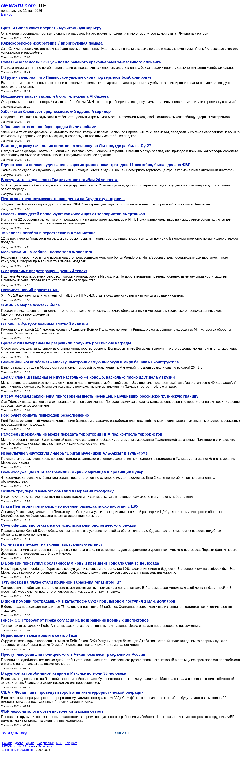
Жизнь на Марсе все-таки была (30, 305)
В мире (6, 14)
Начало (7, 743)
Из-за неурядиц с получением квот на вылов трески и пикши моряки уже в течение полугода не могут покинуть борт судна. (97, 496)
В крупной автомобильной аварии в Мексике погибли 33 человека (63, 673)
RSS (59, 743)
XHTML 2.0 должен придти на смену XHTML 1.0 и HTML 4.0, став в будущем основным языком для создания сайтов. (92, 295)
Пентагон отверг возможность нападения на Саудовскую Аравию (63, 199)
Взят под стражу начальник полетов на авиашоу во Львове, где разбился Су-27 (76, 146)
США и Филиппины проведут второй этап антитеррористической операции (72, 692)
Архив (30, 743)
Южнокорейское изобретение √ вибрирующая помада (52, 43)
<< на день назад (14, 733)
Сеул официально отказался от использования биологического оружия (68, 525)
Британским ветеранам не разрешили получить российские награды (66, 343)
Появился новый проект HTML (30, 290)
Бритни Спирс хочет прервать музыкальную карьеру (51, 28)
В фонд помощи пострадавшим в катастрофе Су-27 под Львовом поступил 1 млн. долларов (88, 601)
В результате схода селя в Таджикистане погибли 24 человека (59, 180)
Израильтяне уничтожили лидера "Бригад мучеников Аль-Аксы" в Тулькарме (74, 453)
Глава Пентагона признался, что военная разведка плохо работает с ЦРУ (70, 506)
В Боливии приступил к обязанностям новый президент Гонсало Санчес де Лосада (80, 563)
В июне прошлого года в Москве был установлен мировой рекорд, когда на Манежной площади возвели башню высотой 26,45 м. (102, 367)
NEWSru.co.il (11, 746)
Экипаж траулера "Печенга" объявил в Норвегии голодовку (57, 491)
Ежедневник (45, 743)
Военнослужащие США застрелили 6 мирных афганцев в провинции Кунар (72, 472)
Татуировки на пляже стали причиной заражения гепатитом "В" (61, 582)
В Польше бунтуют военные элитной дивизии (44, 324)
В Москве (28, 746)
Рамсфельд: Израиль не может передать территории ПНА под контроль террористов (81, 434)
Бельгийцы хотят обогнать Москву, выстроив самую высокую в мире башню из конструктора (90, 362)
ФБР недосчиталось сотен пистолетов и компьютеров (52, 711)
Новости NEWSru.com (20, 749)
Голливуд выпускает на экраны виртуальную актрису (52, 544)
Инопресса (45, 746)
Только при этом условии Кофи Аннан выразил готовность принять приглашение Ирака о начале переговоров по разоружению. (101, 625)
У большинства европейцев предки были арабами (48, 127)
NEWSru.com (18, 5)
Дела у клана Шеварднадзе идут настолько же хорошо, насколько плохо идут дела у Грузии (88, 377)
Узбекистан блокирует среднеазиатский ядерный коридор (56, 111)
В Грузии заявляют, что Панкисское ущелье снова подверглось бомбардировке (76, 77)
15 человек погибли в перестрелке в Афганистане (48, 233)
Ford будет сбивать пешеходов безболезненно (45, 415)
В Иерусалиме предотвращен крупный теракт (44, 271)
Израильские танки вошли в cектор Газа (39, 635)
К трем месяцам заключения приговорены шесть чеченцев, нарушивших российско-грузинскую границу (99, 396)
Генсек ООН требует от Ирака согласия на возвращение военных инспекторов (75, 620)
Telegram (71, 743)
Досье (19, 743)
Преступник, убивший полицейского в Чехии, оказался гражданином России (73, 654)
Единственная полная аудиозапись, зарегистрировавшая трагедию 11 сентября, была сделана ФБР (96, 165)
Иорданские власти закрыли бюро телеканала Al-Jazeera (55, 96)
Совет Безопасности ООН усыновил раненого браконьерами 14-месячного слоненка (81, 62)
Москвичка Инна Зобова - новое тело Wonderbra (46, 252)
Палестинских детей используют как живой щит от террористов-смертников (73, 214)
